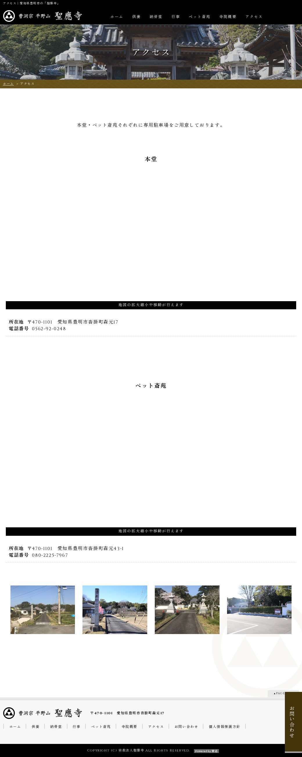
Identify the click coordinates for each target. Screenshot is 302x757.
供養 (136, 17)
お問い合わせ (186, 726)
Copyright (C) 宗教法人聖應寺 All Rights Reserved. (151, 750)
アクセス (254, 17)
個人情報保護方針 (224, 726)
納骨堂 (156, 17)
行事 (175, 17)
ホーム (116, 17)
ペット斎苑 (200, 17)
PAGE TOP (284, 693)
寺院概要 (228, 17)
